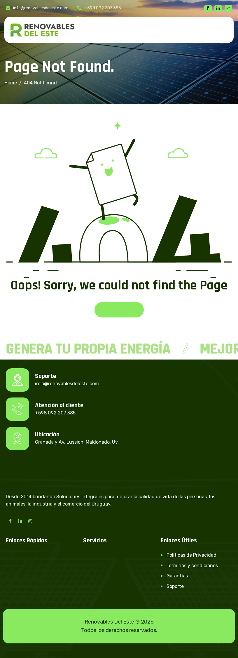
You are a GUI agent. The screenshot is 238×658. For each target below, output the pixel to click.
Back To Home (119, 309)
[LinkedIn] (20, 521)
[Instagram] (30, 521)
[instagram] (228, 8)
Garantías (177, 576)
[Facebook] (208, 8)
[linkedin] (218, 8)
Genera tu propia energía (88, 349)
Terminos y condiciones (192, 565)
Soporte (175, 586)
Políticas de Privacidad (191, 555)
